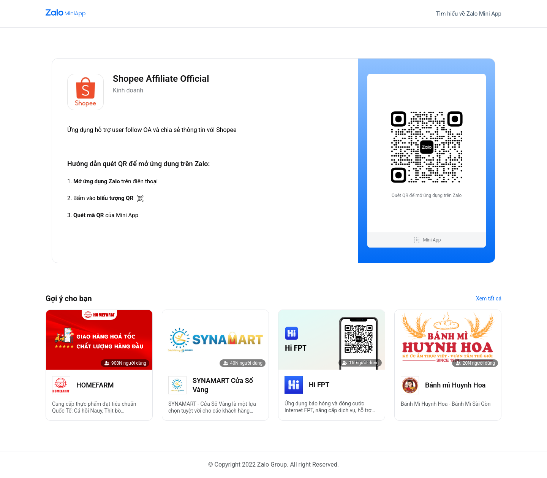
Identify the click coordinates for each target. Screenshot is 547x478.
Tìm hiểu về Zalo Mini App (468, 13)
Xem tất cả (488, 298)
